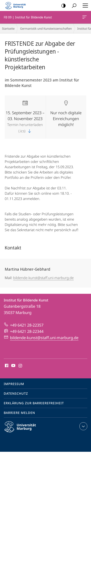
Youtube (12, 366)
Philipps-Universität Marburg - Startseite (17, 5)
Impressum (14, 384)
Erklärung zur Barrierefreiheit (34, 403)
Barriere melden (19, 413)
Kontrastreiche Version (62, 6)
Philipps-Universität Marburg (23, 430)
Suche (73, 6)
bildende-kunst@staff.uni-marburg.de (43, 277)
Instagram (20, 366)
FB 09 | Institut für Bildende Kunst (84, 17)
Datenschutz (16, 393)
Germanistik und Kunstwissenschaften (46, 28)
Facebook (6, 366)
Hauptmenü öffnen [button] (84, 5)
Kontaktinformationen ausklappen (82, 426)
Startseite (8, 28)
